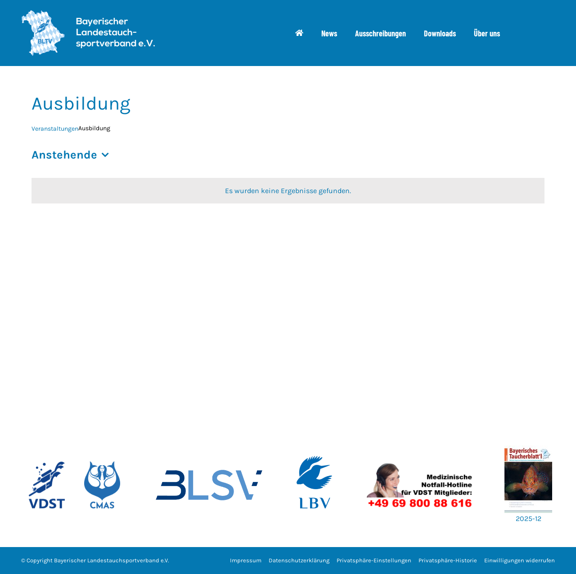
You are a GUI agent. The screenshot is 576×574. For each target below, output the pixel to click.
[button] (374, 560)
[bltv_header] (87, 13)
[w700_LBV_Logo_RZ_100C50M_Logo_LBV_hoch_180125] (314, 442)
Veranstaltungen (55, 128)
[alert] (288, 191)
